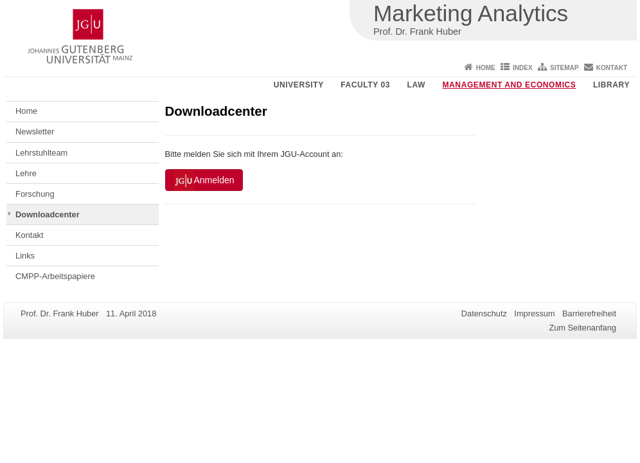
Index (523, 67)
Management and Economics (509, 84)
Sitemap (564, 67)
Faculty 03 (365, 84)
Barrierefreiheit (589, 313)
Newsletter (34, 131)
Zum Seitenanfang (582, 327)
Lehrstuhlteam (41, 153)
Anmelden (204, 180)
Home (485, 67)
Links (25, 255)
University (299, 84)
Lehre (26, 173)
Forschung (34, 194)
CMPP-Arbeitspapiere (55, 276)
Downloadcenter (47, 214)
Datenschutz (484, 313)
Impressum (534, 313)
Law (416, 84)
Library (611, 84)
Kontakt (611, 67)
